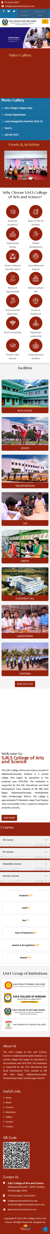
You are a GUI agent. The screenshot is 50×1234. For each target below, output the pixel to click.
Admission (11, 1112)
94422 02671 (30, 1195)
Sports (8, 128)
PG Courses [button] (8, 852)
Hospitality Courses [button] (12, 864)
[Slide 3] (30, 175)
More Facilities (25, 684)
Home (8, 1097)
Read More (9, 818)
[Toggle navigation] (45, 21)
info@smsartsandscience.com (18, 6)
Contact (9, 1126)
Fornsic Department (15, 114)
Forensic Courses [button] (11, 876)
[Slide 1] (20, 175)
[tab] (25, 840)
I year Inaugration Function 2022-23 (24, 121)
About (8, 1102)
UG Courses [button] (8, 840)
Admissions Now (40, 13)
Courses (9, 1107)
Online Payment (24, 13)
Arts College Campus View (18, 108)
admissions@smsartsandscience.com (26, 1204)
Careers (9, 1121)
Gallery (9, 1117)
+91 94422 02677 (10, 2)
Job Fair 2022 (12, 134)
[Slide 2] (25, 175)
